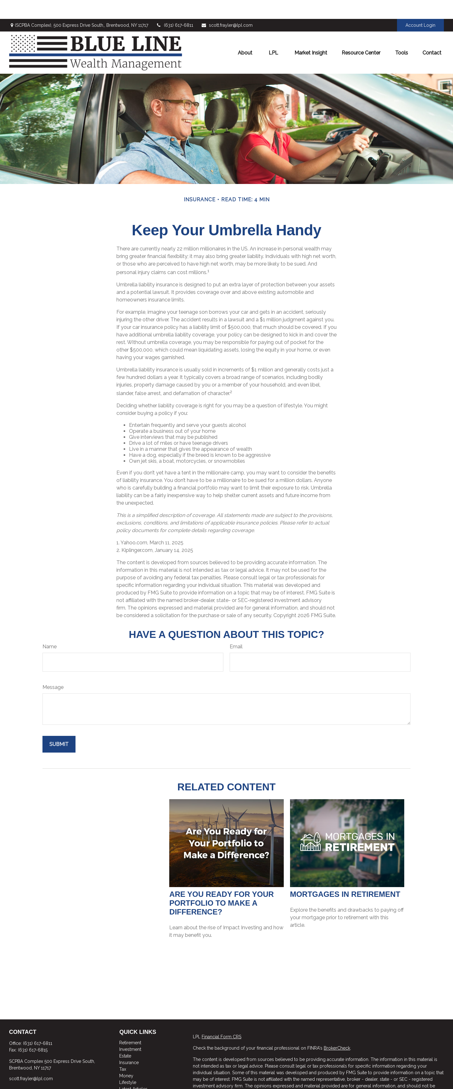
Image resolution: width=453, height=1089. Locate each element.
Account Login (420, 6)
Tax (122, 1050)
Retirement (130, 1023)
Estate (125, 1037)
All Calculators (134, 1083)
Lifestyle (127, 1063)
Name (49, 628)
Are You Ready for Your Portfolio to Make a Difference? (221, 884)
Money (126, 1056)
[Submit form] (59, 725)
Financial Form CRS (221, 1017)
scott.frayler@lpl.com (227, 6)
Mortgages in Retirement (345, 875)
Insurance (129, 1043)
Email (236, 628)
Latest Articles (133, 1070)
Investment (130, 1030)
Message (53, 668)
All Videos (129, 1076)
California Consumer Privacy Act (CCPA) (401, 1084)
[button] (245, 33)
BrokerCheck (337, 1029)
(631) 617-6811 (174, 6)
